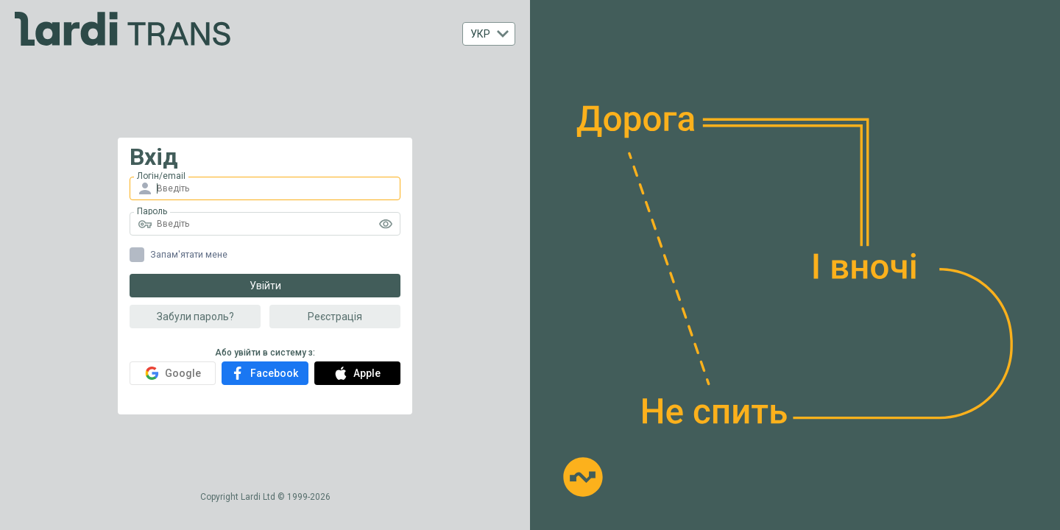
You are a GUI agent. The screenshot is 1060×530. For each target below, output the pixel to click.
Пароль (152, 211)
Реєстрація (335, 316)
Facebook (264, 373)
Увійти (265, 286)
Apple (357, 373)
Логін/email (161, 176)
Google (173, 373)
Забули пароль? (195, 316)
